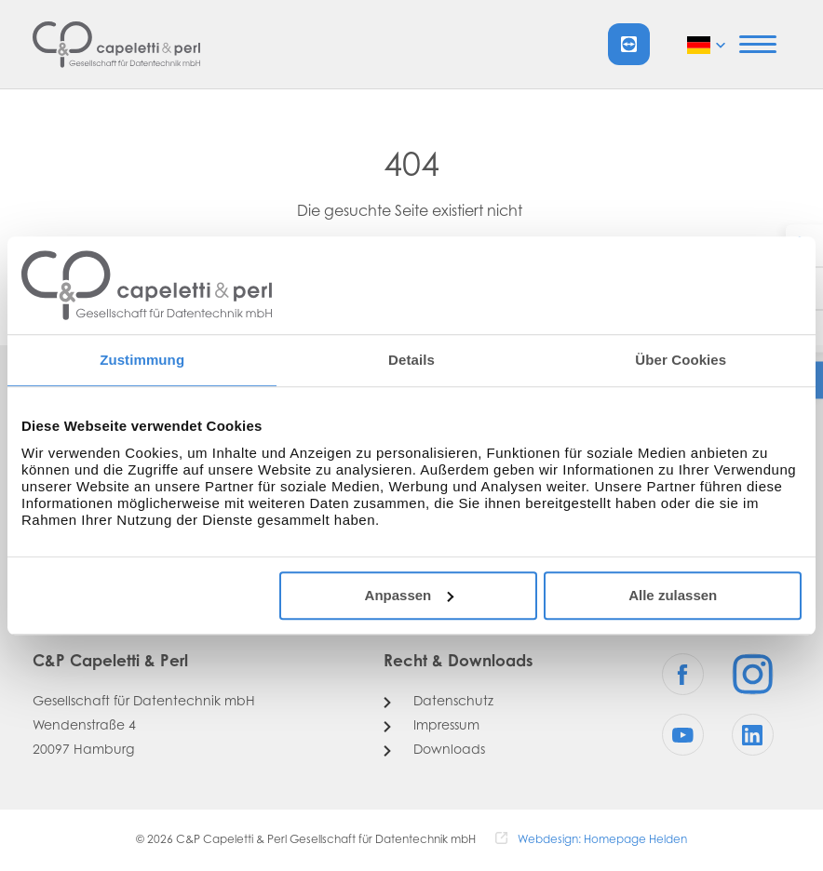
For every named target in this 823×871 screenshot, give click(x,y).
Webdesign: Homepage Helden (602, 840)
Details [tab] (411, 360)
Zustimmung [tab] (142, 360)
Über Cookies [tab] (680, 360)
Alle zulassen (672, 595)
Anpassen (409, 595)
